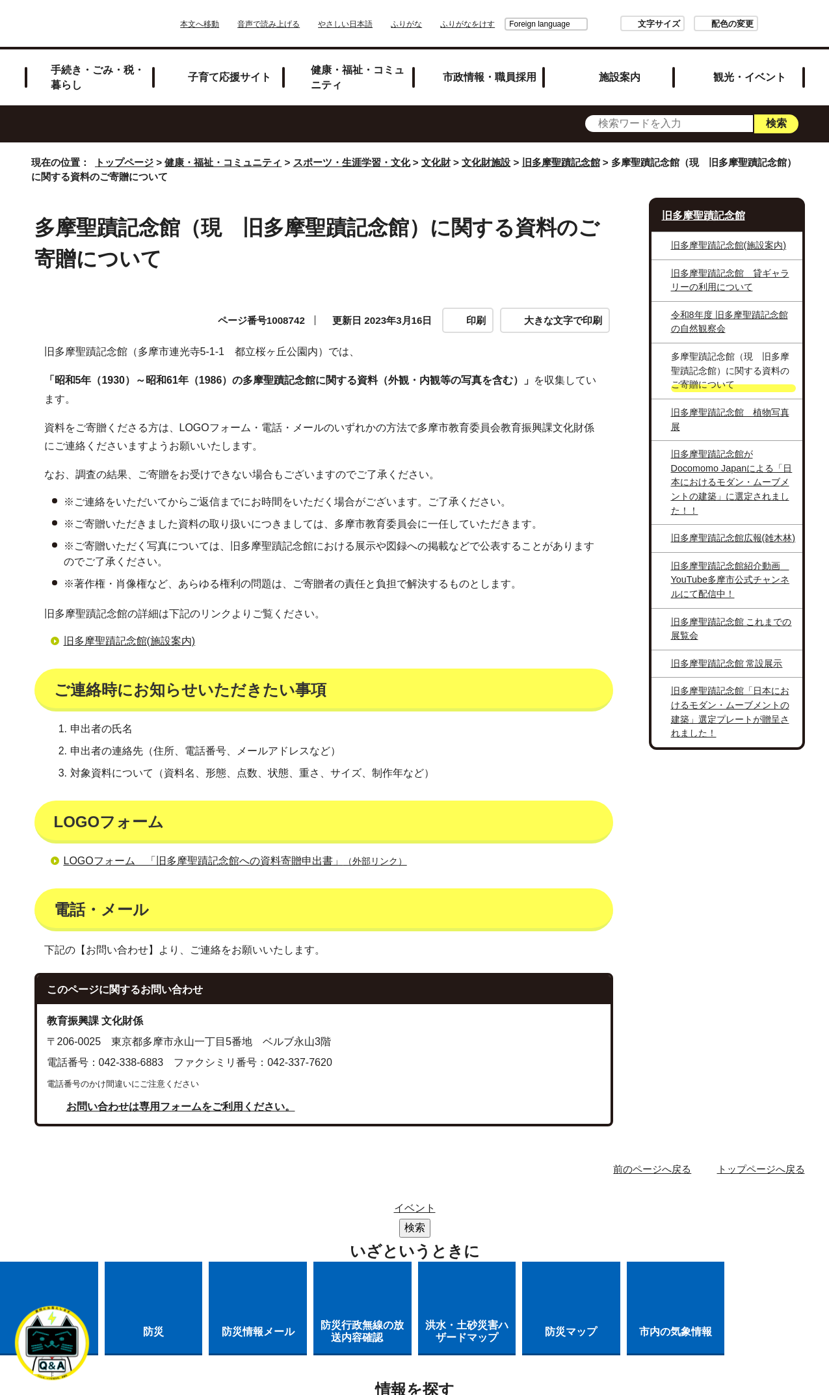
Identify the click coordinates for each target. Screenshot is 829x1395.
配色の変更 (696, 24)
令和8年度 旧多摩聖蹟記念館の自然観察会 (729, 322)
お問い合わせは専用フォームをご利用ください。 (180, 1106)
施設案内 (619, 77)
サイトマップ (343, 1211)
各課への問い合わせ (361, 1245)
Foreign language (503, 24)
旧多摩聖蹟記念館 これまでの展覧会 (731, 629)
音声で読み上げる (305, 24)
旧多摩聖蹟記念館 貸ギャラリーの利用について (730, 280)
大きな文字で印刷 (563, 320)
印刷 (476, 320)
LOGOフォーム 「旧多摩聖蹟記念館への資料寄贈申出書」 (241, 860)
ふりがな (442, 24)
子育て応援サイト (229, 77)
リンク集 (420, 1211)
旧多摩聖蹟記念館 (561, 162)
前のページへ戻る (652, 1169)
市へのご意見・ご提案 (486, 1245)
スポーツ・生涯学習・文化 (351, 162)
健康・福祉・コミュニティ (357, 77)
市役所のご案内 (503, 1211)
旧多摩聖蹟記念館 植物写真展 (730, 419)
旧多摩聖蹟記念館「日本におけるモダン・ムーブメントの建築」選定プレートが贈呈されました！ (730, 711)
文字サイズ (622, 24)
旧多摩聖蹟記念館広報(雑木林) (733, 538)
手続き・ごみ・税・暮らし (97, 77)
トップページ (124, 162)
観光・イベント (749, 77)
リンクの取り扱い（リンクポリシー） (334, 1228)
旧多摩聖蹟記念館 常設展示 (727, 663)
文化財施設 (486, 162)
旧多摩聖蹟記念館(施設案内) (130, 640)
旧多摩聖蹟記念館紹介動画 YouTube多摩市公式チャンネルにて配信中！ (730, 580)
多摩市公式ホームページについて (527, 1228)
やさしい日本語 (381, 24)
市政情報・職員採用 (489, 77)
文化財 (436, 162)
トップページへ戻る (761, 1169)
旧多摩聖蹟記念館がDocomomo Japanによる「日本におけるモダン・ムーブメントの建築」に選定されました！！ (732, 482)
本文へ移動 (236, 24)
